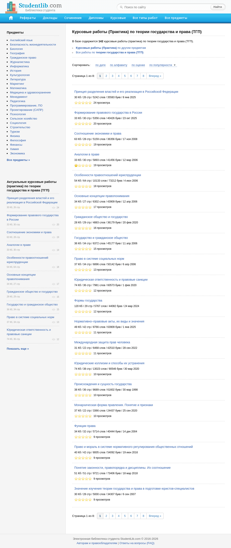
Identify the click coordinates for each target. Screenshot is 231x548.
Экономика (17, 153)
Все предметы (176, 18)
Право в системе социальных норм (99, 258)
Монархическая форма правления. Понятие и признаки (113, 405)
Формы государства (88, 300)
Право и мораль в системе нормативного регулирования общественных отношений (133, 447)
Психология (18, 114)
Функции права (84, 426)
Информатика (19, 66)
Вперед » (155, 76)
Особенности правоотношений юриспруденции (107, 175)
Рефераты (28, 18)
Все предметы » (18, 160)
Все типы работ (145, 18)
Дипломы (96, 18)
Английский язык (21, 40)
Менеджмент (18, 96)
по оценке (138, 65)
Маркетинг (17, 83)
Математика (18, 88)
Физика (15, 136)
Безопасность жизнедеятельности (33, 44)
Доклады (50, 18)
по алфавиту (118, 65)
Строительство (20, 127)
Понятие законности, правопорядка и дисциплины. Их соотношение (122, 467)
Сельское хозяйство (23, 118)
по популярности (160, 65)
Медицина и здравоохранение (30, 92)
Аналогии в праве (86, 154)
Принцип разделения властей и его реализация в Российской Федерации (126, 91)
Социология (18, 123)
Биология (16, 49)
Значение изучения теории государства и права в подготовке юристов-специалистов (134, 488)
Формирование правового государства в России (108, 112)
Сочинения (73, 18)
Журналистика (20, 62)
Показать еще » (18, 348)
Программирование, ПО (26, 105)
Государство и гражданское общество (101, 237)
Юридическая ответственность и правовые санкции (111, 279)
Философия (18, 140)
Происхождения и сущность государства (103, 384)
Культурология (20, 75)
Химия (14, 149)
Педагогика (17, 101)
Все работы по (109, 52)
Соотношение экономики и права (97, 133)
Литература (18, 79)
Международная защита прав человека (102, 342)
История (15, 70)
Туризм (15, 131)
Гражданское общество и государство (101, 217)
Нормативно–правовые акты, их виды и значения (109, 321)
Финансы (16, 144)
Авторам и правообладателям (97, 543)
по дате (100, 65)
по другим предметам (111, 47)
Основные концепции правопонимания (101, 196)
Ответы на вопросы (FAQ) (136, 543)
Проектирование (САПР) (26, 109)
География (17, 53)
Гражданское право (23, 57)
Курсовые (118, 18)
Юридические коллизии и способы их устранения (109, 363)
